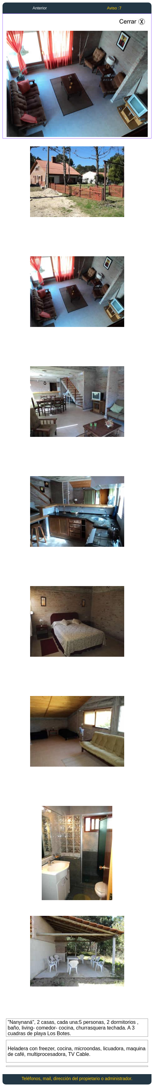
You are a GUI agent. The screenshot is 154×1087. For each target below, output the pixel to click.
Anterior (40, 8)
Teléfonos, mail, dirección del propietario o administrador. (77, 1078)
